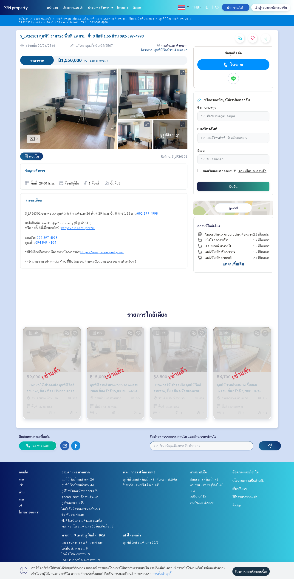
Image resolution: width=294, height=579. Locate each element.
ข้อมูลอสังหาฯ (35, 170)
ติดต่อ (137, 7)
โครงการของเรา (29, 512)
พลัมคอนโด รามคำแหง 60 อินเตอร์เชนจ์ (87, 526)
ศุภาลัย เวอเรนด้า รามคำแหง (80, 497)
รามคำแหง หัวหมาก (76, 472)
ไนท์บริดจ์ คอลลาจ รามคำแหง (81, 509)
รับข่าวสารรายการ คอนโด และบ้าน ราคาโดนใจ (183, 437)
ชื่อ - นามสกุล (207, 107)
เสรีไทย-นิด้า (132, 535)
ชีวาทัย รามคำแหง (73, 514)
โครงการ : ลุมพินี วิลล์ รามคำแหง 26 (164, 50)
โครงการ (122, 7)
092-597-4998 (147, 213)
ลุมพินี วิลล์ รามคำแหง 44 (78, 485)
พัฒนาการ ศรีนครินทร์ (139, 472)
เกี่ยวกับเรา (239, 489)
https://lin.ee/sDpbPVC (78, 228)
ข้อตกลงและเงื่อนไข (245, 472)
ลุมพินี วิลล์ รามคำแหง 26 (173, 18)
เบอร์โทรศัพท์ (207, 129)
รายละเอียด (33, 200)
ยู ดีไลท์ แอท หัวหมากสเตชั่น (80, 491)
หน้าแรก (52, 7)
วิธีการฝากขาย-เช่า (244, 497)
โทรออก (233, 64)
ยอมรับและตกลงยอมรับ (220, 171)
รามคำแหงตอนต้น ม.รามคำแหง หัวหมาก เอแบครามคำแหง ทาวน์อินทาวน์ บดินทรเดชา (105, 18)
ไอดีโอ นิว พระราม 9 (75, 548)
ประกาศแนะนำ (72, 7)
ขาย (21, 479)
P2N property (16, 7)
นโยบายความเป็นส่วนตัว (248, 480)
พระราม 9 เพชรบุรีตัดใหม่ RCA (83, 535)
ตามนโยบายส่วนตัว (252, 171)
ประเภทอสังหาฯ (100, 7)
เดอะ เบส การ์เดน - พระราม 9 (81, 560)
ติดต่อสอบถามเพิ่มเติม (34, 437)
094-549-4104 (45, 242)
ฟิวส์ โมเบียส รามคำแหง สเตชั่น (82, 520)
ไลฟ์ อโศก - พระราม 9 (76, 554)
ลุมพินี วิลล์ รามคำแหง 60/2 (140, 542)
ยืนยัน (233, 186)
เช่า (21, 485)
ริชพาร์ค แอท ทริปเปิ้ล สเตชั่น (142, 485)
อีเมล (201, 150)
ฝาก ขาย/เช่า (235, 7)
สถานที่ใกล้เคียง (208, 226)
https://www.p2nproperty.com (102, 252)
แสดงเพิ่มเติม (233, 264)
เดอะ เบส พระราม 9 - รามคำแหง (82, 542)
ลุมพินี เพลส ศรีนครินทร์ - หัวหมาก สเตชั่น (150, 479)
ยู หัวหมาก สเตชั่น (73, 503)
